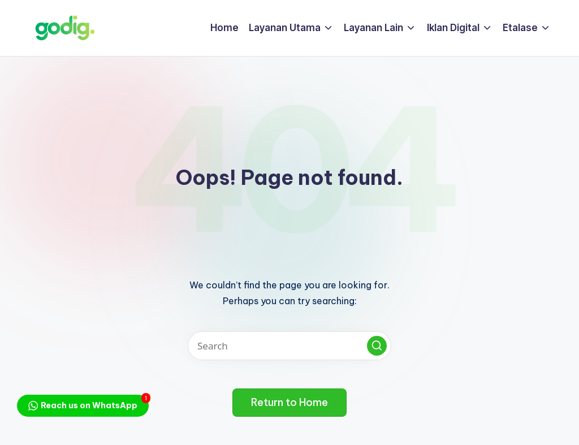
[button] (377, 346)
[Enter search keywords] (289, 345)
